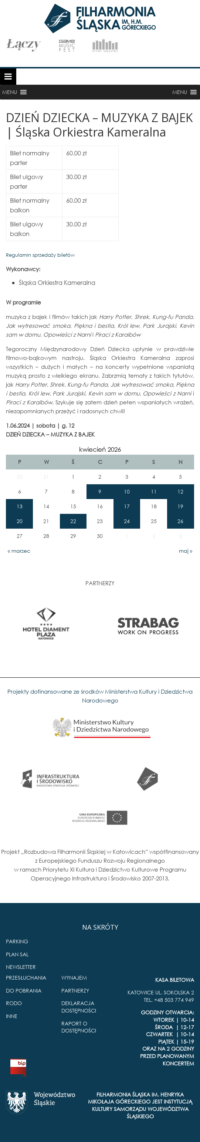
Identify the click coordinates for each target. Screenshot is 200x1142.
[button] (9, 92)
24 (127, 521)
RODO (14, 1003)
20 (20, 521)
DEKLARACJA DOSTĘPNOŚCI (78, 1007)
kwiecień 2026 (100, 449)
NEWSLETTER (21, 966)
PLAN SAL (17, 954)
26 (180, 521)
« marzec (19, 550)
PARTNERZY (75, 990)
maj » (185, 550)
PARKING (17, 941)
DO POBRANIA (23, 990)
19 (180, 506)
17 (127, 506)
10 (127, 491)
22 (73, 521)
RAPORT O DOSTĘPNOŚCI (78, 1027)
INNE (11, 1016)
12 (180, 491)
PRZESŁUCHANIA (26, 977)
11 (154, 491)
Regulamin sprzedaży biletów (40, 255)
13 (20, 506)
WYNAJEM (74, 977)
